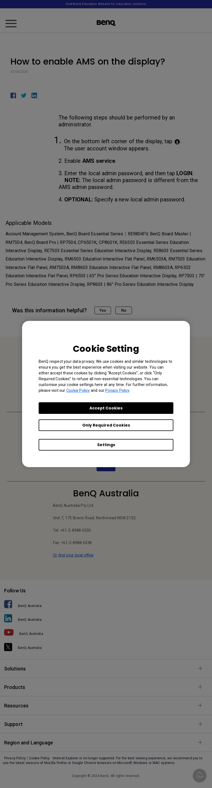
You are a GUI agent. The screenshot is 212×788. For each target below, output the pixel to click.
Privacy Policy (117, 390)
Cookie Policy (78, 390)
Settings (106, 445)
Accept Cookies (106, 408)
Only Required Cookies (106, 425)
